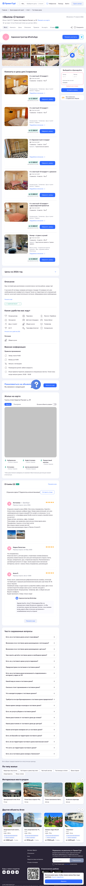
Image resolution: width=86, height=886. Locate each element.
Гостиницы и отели (61, 770)
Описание (27, 27)
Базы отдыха (75, 770)
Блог (28, 856)
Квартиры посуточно (10, 770)
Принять (63, 881)
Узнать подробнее (58, 877)
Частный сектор (46, 770)
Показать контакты (71, 37)
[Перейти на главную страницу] (9, 4)
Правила (36, 27)
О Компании (30, 853)
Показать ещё (8, 299)
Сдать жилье (77, 3)
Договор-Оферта (32, 850)
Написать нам (50, 385)
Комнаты (13, 27)
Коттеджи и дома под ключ (29, 770)
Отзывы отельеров (32, 862)
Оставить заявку (72, 90)
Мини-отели (20, 774)
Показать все (52, 484)
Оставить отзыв (47, 492)
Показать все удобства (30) (12, 331)
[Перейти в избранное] (51, 4)
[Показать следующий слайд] (82, 779)
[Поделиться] (72, 27)
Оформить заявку (47, 99)
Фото (5, 27)
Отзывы (54, 27)
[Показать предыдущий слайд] (79, 809)
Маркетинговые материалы (35, 859)
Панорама (17, 404)
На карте (45, 27)
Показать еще (30, 621)
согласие (67, 864)
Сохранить (79, 27)
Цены (20, 27)
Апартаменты (8, 774)
